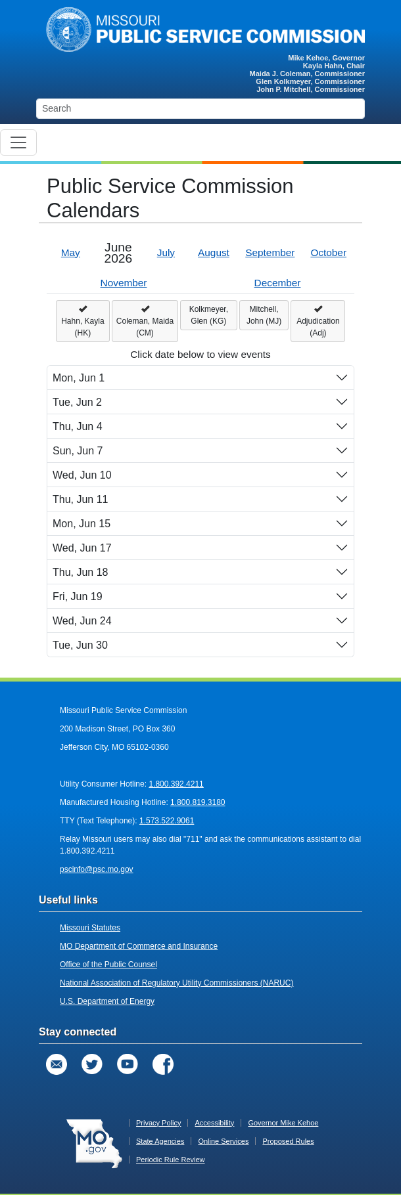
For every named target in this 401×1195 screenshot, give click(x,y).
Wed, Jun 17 (82, 548)
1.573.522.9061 (166, 820)
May (70, 252)
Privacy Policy (158, 1123)
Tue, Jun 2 (77, 402)
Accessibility (214, 1123)
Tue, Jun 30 (80, 645)
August (213, 252)
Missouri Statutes (90, 927)
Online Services (223, 1141)
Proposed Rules (288, 1141)
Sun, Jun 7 (78, 450)
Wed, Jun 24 (82, 620)
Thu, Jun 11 (80, 499)
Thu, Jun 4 (78, 426)
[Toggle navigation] (18, 142)
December (277, 282)
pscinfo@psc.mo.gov (96, 869)
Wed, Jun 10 (82, 475)
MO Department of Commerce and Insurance (139, 946)
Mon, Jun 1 (79, 377)
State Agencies (160, 1141)
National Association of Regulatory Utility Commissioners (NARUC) (176, 983)
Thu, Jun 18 (80, 572)
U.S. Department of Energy (107, 1001)
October (328, 252)
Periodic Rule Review (170, 1159)
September (270, 252)
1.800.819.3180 (197, 802)
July (166, 252)
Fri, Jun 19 (78, 596)
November (124, 282)
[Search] (200, 108)
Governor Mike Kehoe (283, 1123)
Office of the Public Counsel (108, 964)
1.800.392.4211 (176, 784)
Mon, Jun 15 (81, 523)
